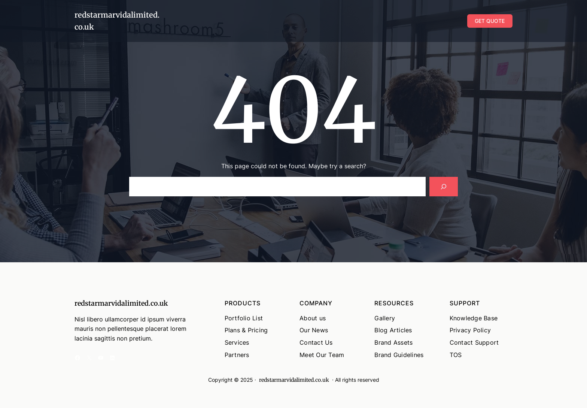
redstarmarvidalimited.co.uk (121, 303)
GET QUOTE (490, 21)
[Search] (443, 186)
